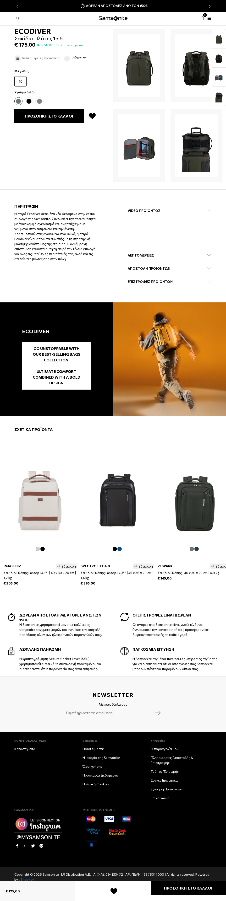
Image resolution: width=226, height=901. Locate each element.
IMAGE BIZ (12, 566)
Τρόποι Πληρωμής (165, 771)
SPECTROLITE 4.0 (95, 566)
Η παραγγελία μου (165, 749)
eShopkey (26, 879)
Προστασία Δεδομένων (101, 775)
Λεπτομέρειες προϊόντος (37, 58)
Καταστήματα (24, 749)
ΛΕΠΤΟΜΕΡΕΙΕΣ (141, 255)
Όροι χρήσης (92, 766)
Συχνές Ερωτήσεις (164, 780)
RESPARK (165, 566)
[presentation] (16, 6)
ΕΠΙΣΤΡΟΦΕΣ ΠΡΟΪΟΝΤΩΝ (150, 281)
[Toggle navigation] (209, 18)
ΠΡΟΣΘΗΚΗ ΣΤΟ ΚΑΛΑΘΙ (188, 888)
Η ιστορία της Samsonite (101, 758)
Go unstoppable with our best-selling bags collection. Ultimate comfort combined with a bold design (56, 365)
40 (20, 81)
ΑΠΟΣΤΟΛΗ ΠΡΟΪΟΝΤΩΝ (149, 268)
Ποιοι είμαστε (93, 749)
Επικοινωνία (160, 798)
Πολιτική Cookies (96, 784)
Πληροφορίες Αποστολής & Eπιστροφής (172, 760)
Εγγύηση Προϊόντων (166, 789)
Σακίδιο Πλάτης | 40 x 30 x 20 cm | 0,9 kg (188, 573)
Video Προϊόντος (144, 211)
